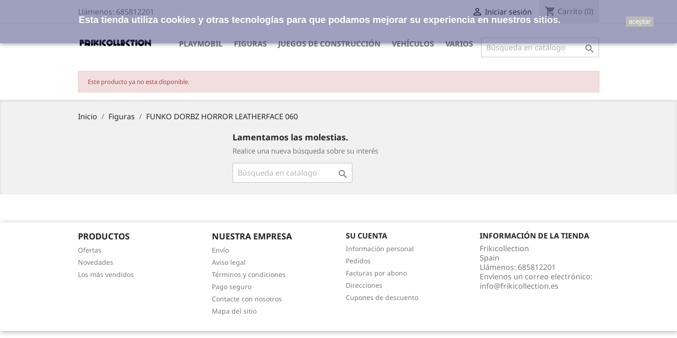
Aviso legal (229, 262)
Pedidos (358, 260)
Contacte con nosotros (247, 298)
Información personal (380, 248)
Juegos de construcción (329, 43)
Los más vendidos (106, 274)
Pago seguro (231, 286)
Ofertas (89, 250)
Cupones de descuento (382, 297)
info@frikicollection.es (519, 286)
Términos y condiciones (249, 274)
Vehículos (413, 43)
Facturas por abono (376, 273)
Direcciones (364, 285)
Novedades (95, 262)
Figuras (250, 43)
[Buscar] (540, 47)
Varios (459, 43)
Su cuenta (366, 235)
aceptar (640, 21)
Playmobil (201, 43)
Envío (220, 250)
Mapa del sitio (234, 311)
